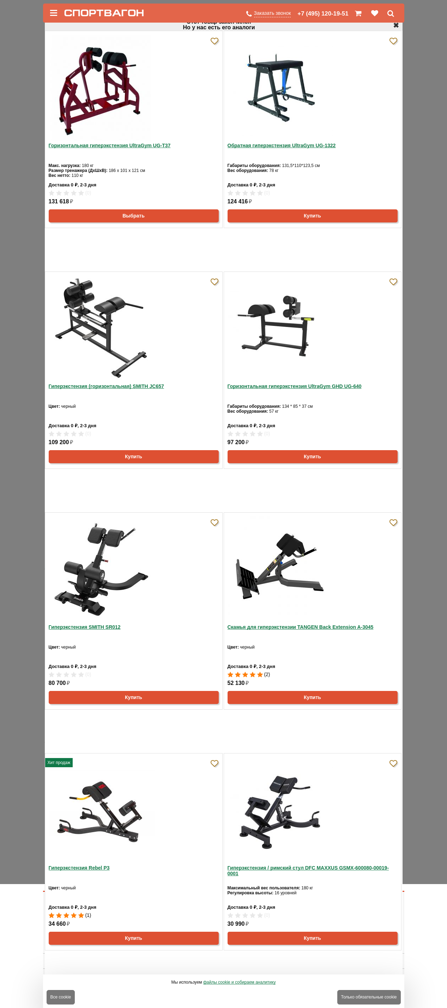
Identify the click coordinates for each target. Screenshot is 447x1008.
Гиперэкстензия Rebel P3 (79, 868)
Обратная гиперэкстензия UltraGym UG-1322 (282, 145)
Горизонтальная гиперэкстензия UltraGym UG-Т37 (110, 145)
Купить (312, 216)
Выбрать (133, 216)
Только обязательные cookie (369, 997)
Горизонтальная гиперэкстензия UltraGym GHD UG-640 (295, 386)
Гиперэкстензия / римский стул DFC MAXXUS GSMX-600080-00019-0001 (308, 870)
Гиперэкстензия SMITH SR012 (85, 627)
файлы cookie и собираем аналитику (239, 982)
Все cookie (60, 997)
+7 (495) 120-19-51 (322, 13)
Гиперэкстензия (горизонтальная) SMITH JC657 (106, 386)
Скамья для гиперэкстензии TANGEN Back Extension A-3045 (301, 627)
